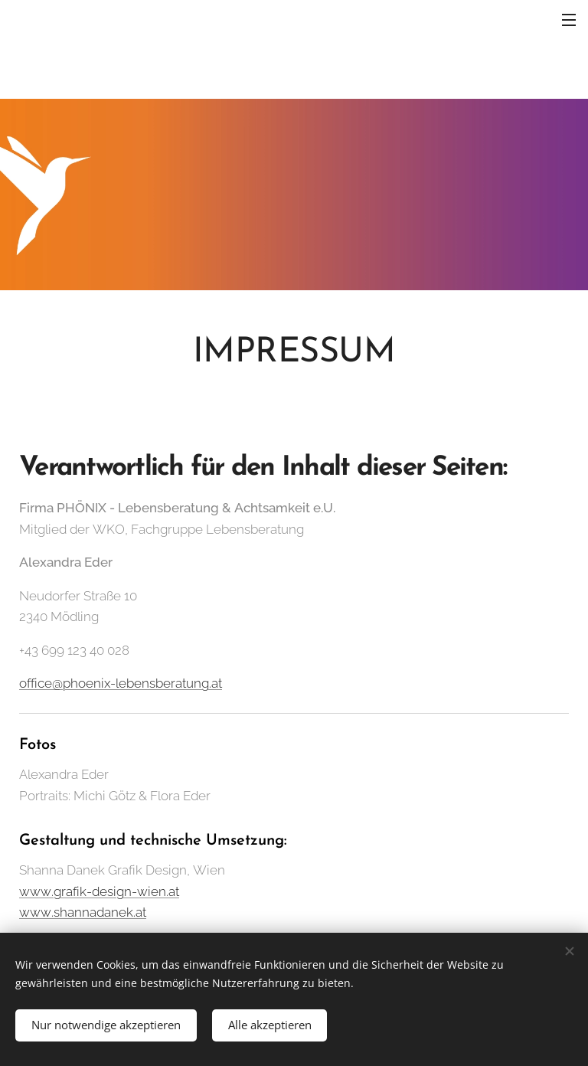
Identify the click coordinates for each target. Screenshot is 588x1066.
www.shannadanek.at (82, 912)
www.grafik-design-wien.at (99, 891)
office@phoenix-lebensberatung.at (120, 683)
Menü (569, 20)
